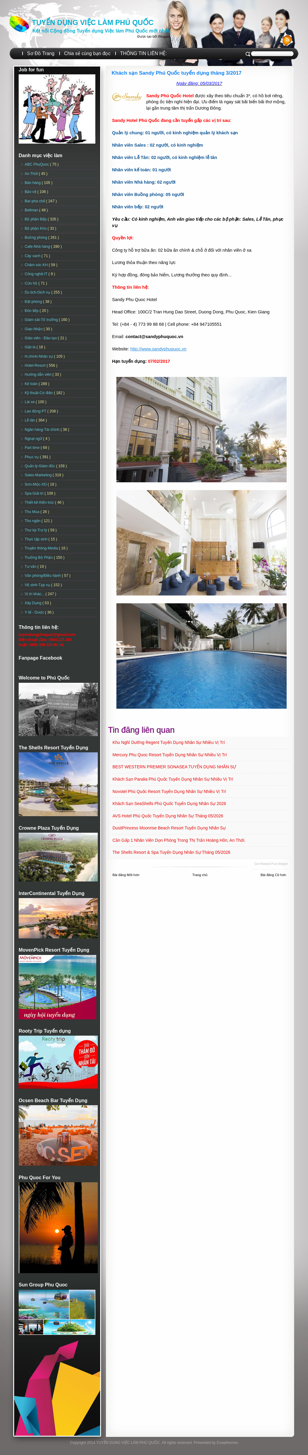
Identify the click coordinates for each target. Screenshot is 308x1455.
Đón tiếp (32, 311)
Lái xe (30, 402)
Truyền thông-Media (42, 548)
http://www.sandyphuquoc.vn (158, 349)
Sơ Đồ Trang (40, 53)
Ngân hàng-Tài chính (42, 429)
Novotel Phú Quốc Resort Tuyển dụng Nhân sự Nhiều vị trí (169, 791)
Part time (33, 448)
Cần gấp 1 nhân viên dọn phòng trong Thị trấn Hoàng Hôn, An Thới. (178, 840)
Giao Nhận (34, 329)
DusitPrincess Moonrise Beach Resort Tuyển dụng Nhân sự (169, 827)
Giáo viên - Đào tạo (41, 338)
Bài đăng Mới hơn (125, 875)
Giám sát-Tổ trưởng (42, 320)
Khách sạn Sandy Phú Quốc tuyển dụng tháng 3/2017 (177, 73)
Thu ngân (33, 521)
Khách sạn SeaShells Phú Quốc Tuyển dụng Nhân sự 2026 (169, 803)
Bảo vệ (31, 192)
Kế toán (31, 384)
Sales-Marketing (39, 475)
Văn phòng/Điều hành (43, 576)
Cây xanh (33, 256)
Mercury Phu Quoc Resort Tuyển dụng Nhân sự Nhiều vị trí (169, 754)
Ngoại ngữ (34, 439)
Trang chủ (200, 875)
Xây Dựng (33, 603)
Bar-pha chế (35, 201)
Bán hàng (33, 183)
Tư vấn (31, 566)
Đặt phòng (34, 302)
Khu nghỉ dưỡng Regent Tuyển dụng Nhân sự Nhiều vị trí (168, 742)
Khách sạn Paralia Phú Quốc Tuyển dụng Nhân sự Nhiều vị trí (172, 779)
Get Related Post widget (271, 864)
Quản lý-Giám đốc (40, 466)
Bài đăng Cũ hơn (273, 875)
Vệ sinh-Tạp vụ (38, 585)
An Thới (32, 174)
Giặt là (30, 347)
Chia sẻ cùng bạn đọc (87, 53)
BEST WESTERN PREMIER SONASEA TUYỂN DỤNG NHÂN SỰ (174, 766)
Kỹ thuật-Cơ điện (39, 393)
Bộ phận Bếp (36, 219)
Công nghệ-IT (36, 274)
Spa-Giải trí (35, 493)
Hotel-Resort (36, 365)
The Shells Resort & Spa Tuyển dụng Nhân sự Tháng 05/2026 (171, 852)
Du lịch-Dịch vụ (38, 292)
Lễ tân (30, 420)
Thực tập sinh (36, 539)
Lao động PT (36, 411)
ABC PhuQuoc (37, 164)
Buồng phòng (36, 237)
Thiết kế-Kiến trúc (40, 502)
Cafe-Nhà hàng (38, 246)
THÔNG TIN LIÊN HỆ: (143, 53)
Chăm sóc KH (37, 265)
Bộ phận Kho (36, 228)
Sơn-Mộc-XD (36, 484)
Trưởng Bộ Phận (39, 557)
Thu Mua (32, 512)
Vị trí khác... (35, 594)
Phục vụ (32, 457)
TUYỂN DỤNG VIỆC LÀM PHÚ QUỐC (92, 22)
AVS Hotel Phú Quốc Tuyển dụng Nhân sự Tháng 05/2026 (167, 815)
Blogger (164, 36)
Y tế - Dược (35, 612)
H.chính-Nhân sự (39, 356)
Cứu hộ (31, 283)
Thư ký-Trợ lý (36, 530)
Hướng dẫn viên (39, 374)
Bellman (32, 210)
